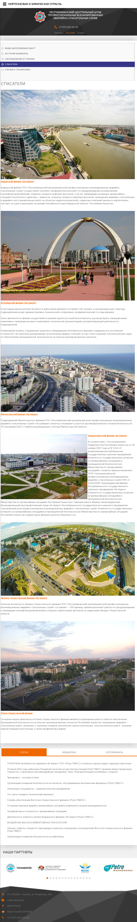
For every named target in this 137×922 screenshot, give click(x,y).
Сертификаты (114, 752)
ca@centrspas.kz (15, 900)
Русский (70, 32)
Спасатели (11, 64)
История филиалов (16, 53)
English (81, 32)
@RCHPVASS (14, 906)
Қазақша (59, 32)
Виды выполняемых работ (20, 48)
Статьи (24, 752)
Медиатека (69, 752)
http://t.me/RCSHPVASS (19, 911)
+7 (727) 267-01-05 (68, 27)
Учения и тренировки (17, 69)
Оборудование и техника (20, 59)
